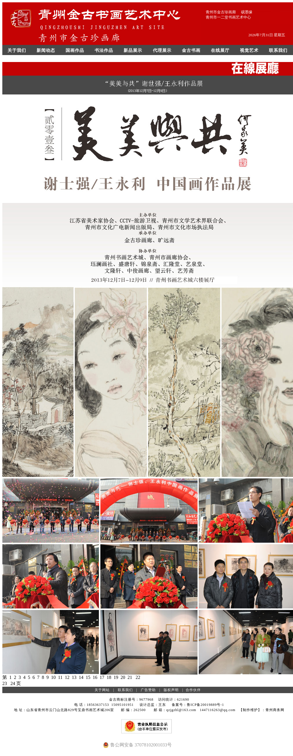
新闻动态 (46, 50)
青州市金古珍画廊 (221, 12)
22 (137, 677)
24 (12, 683)
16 (95, 677)
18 (108, 677)
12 (67, 677)
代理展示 (162, 50)
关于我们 (17, 50)
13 (74, 677)
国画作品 (75, 50)
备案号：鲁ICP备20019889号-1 (198, 705)
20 (122, 677)
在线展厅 (220, 50)
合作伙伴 (193, 690)
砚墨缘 (246, 12)
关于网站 (102, 690)
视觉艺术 (249, 50)
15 (88, 677)
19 (115, 677)
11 (60, 677)
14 (81, 677)
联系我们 (278, 50)
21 (129, 677)
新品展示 (133, 50)
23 (4, 683)
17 (102, 677)
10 (53, 677)
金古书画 (191, 50)
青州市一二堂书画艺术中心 (228, 17)
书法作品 (104, 50)
